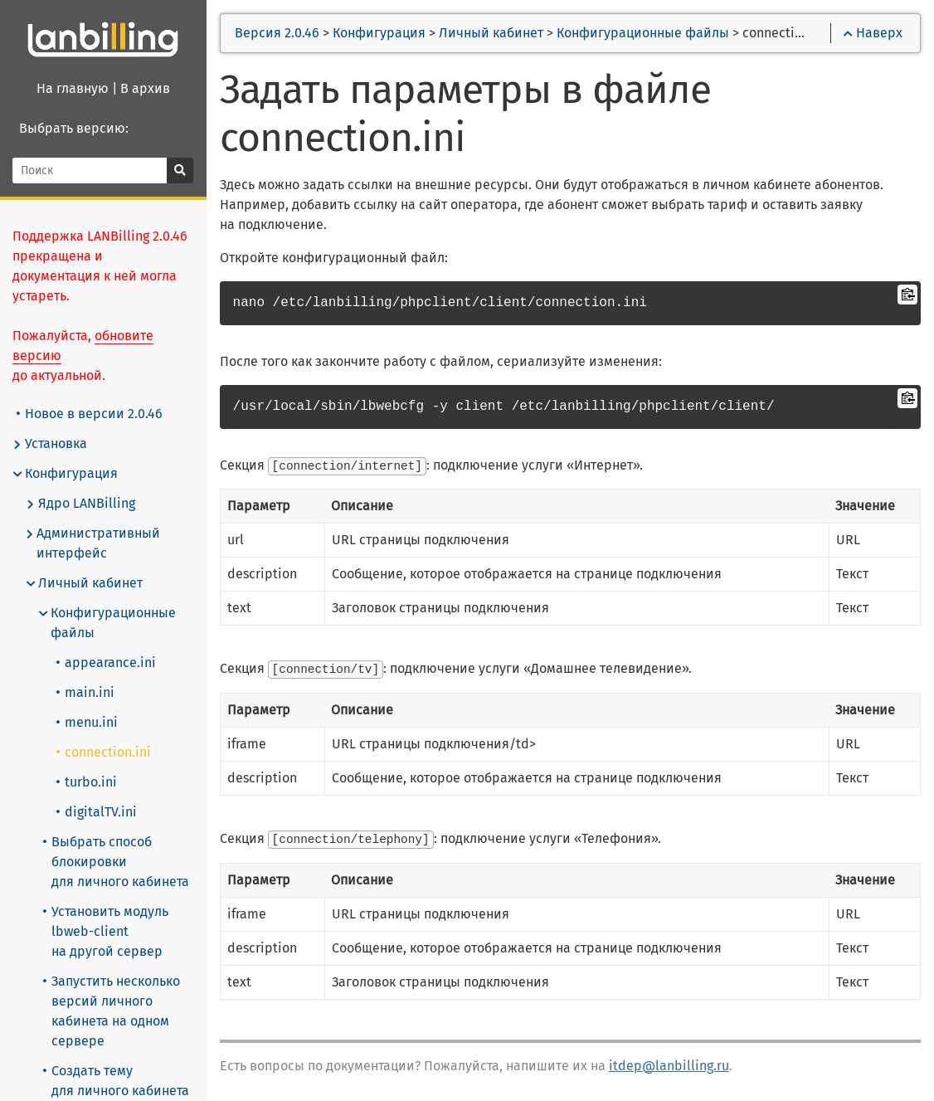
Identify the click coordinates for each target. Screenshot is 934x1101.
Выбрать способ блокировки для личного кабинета (117, 861)
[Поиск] (90, 170)
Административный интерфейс (94, 543)
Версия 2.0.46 (278, 33)
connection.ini (104, 752)
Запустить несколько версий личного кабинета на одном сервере (112, 1011)
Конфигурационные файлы (108, 623)
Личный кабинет (85, 583)
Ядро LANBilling (81, 504)
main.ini (86, 692)
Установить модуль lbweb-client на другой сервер (106, 931)
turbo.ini (87, 782)
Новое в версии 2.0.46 (90, 413)
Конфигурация (66, 474)
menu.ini (88, 722)
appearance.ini (107, 662)
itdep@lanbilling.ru (670, 1064)
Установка (50, 444)
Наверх (873, 33)
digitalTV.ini (97, 812)
